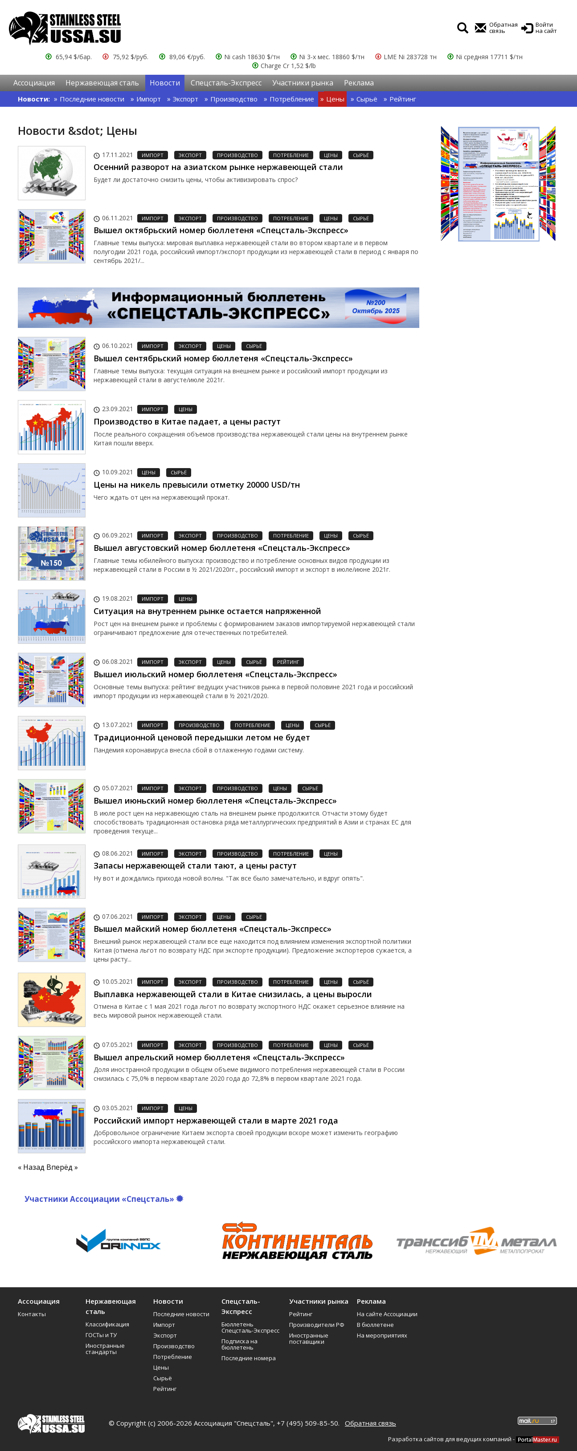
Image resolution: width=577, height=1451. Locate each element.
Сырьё (366, 98)
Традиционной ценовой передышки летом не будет (202, 737)
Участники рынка (302, 83)
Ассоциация (34, 83)
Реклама (359, 83)
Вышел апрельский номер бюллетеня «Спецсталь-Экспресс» (219, 1057)
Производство (234, 98)
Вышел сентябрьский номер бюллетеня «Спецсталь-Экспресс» (223, 358)
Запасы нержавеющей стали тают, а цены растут (195, 865)
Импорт (148, 98)
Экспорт (185, 98)
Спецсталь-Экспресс (226, 83)
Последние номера (248, 1358)
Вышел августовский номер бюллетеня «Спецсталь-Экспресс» (222, 547)
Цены (335, 98)
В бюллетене (375, 1325)
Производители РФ (316, 1325)
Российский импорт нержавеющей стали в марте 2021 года (216, 1120)
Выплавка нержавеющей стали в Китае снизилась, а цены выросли (233, 994)
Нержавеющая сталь (102, 83)
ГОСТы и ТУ (101, 1335)
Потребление (292, 98)
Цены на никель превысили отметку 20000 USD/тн (197, 484)
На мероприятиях (382, 1335)
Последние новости (92, 98)
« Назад (32, 1167)
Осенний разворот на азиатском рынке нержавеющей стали (218, 167)
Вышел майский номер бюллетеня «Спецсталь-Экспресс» (212, 928)
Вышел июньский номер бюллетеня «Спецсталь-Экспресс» (215, 800)
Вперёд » (62, 1167)
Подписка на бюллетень (239, 1344)
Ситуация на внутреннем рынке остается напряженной (207, 611)
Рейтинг (402, 98)
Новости (165, 83)
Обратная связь (370, 1423)
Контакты (32, 1314)
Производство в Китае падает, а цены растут (187, 421)
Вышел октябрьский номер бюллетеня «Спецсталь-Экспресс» (221, 230)
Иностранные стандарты (105, 1348)
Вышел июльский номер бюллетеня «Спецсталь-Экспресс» (215, 674)
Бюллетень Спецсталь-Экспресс (250, 1327)
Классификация (107, 1324)
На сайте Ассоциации (387, 1314)
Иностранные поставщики (308, 1338)
